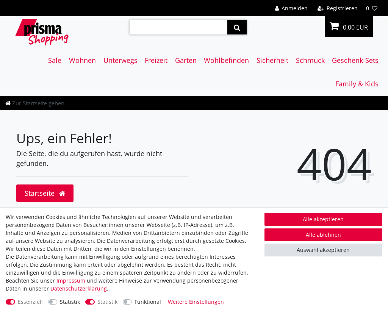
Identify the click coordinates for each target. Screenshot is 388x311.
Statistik (70, 301)
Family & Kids (357, 83)
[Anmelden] (291, 8)
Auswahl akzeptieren (323, 249)
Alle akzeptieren (323, 219)
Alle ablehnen (323, 234)
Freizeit (156, 60)
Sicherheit (272, 60)
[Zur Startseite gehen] (34, 103)
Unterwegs (120, 60)
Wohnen (82, 60)
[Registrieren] (337, 8)
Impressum (70, 280)
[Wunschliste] (372, 8)
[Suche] (237, 27)
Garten (186, 60)
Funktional (148, 301)
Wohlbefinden (226, 60)
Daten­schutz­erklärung (78, 288)
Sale (54, 60)
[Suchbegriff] (178, 27)
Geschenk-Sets (355, 60)
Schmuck (310, 60)
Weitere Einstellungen (196, 301)
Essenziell (30, 301)
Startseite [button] (45, 193)
